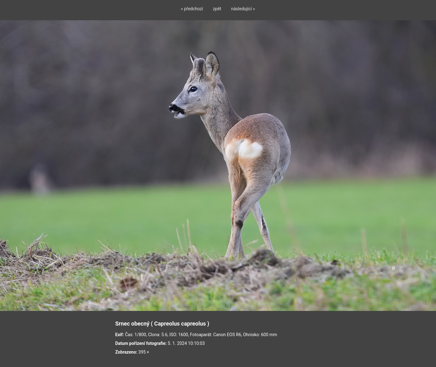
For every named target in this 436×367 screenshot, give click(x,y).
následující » (243, 8)
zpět (217, 8)
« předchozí (192, 8)
